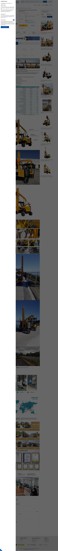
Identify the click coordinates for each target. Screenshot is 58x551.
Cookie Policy (4, 3)
